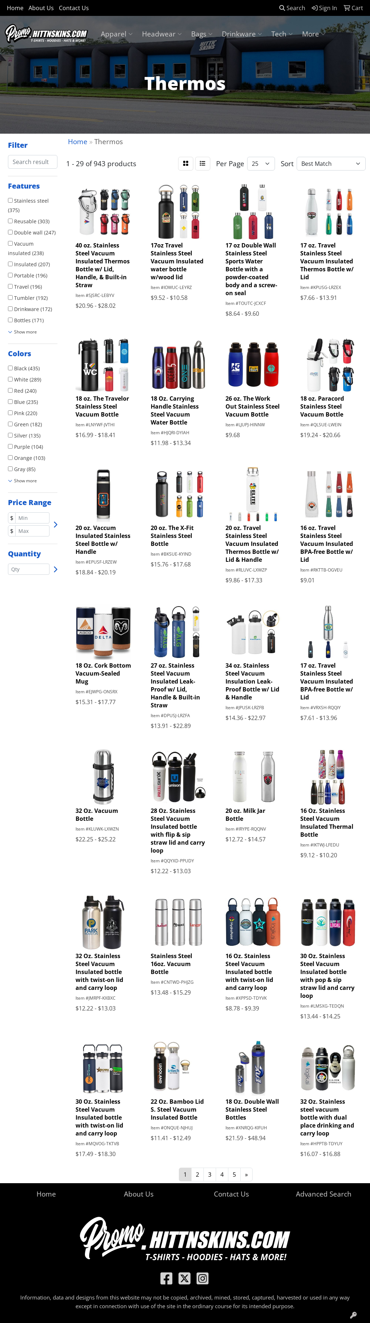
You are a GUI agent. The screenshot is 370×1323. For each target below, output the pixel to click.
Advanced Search (324, 1193)
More (313, 33)
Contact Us (74, 8)
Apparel (117, 33)
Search (292, 8)
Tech (282, 33)
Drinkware (242, 33)
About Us (41, 8)
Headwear (162, 33)
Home (15, 8)
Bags (201, 33)
